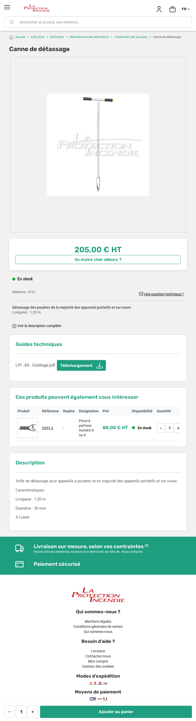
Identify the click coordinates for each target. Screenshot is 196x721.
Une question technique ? (164, 294)
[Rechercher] (98, 22)
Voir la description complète (39, 326)
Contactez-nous (98, 656)
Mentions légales (98, 621)
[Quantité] (170, 428)
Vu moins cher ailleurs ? (98, 259)
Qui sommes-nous (98, 632)
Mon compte (98, 661)
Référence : (19, 292)
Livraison (98, 651)
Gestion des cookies (98, 666)
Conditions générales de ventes (98, 626)
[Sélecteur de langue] (186, 9)
